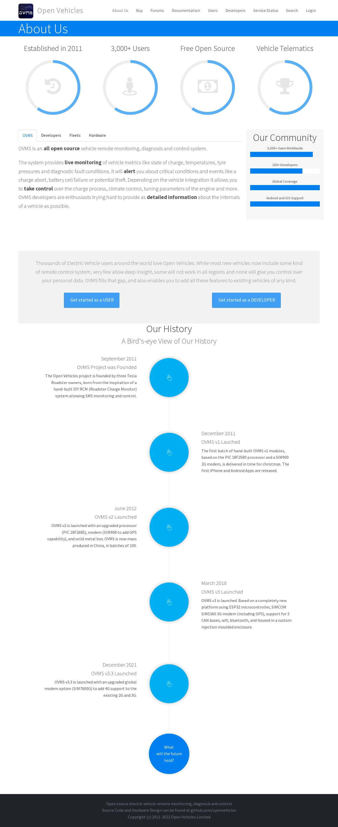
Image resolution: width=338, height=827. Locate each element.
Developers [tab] (51, 135)
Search (292, 10)
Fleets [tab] (75, 135)
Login (311, 10)
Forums (157, 10)
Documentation (186, 10)
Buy (139, 10)
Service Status (265, 10)
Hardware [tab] (97, 135)
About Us (120, 10)
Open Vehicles (60, 10)
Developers (236, 10)
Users (213, 10)
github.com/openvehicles (213, 810)
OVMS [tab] (28, 135)
